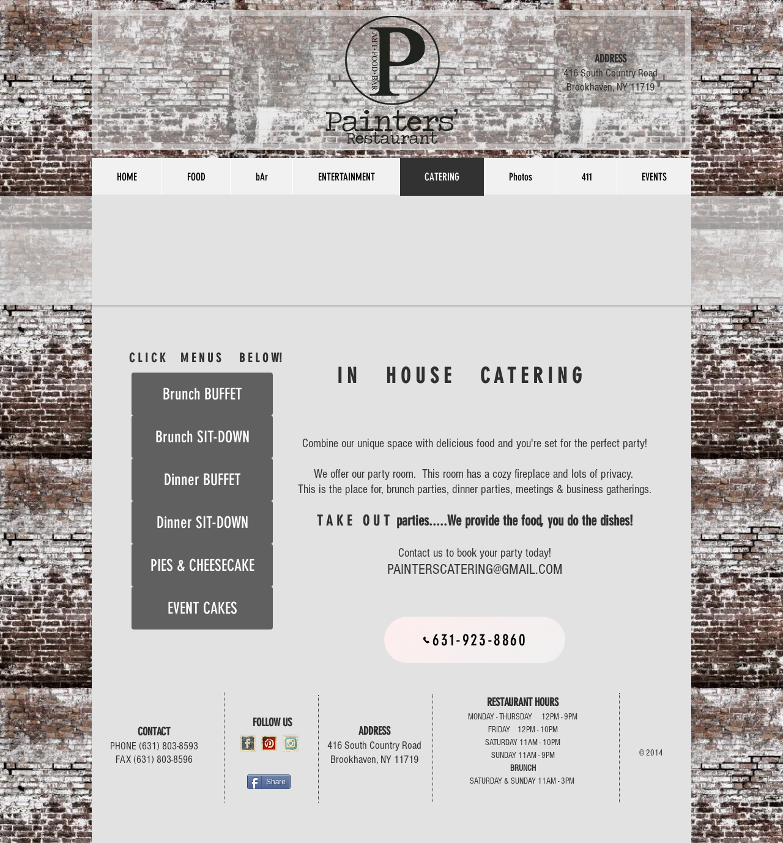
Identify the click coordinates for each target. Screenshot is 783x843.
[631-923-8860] (474, 640)
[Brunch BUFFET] (202, 394)
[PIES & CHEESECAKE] (202, 565)
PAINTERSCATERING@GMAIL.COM (475, 569)
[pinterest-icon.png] (269, 743)
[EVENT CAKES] (202, 608)
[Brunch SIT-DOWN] (202, 436)
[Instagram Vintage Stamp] (290, 743)
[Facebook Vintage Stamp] (248, 743)
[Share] (269, 781)
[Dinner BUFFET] (202, 479)
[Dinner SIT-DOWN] (202, 522)
